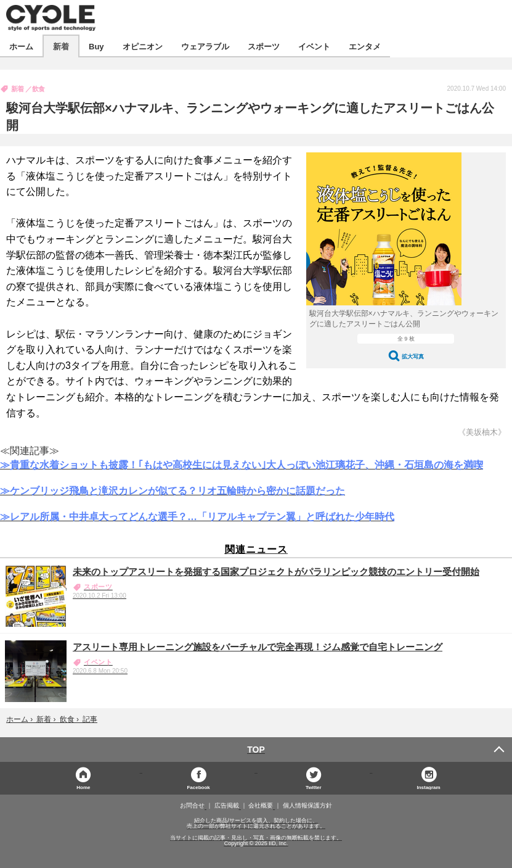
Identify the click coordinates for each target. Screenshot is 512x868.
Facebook (198, 787)
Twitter (314, 787)
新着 (61, 46)
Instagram (428, 787)
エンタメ (365, 46)
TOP (256, 749)
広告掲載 (226, 806)
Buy (96, 46)
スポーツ (264, 46)
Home (83, 787)
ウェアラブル (205, 46)
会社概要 (260, 806)
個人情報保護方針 (307, 806)
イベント (314, 46)
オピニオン (143, 46)
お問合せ (192, 806)
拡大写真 (413, 356)
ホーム (21, 46)
